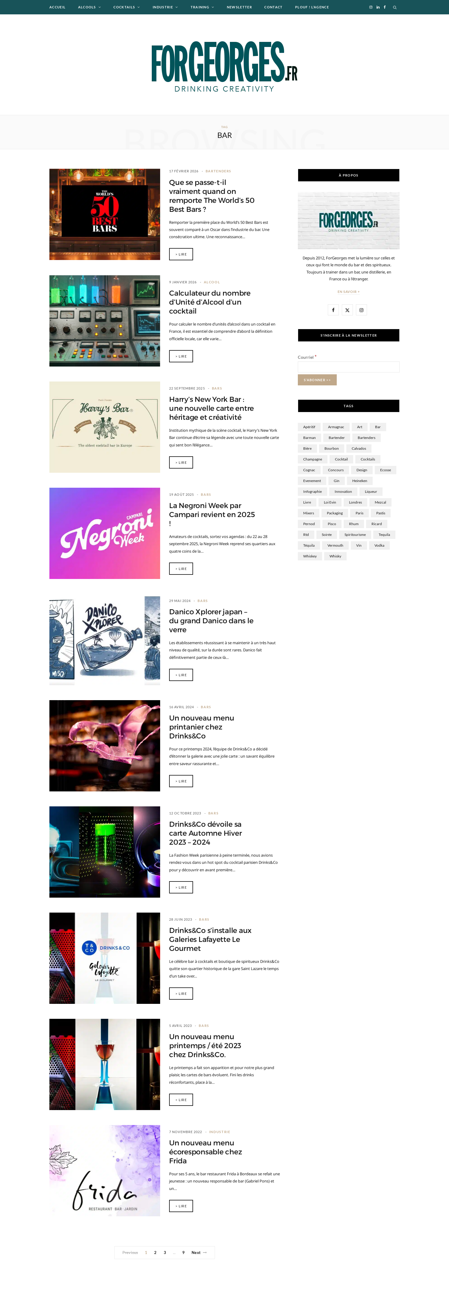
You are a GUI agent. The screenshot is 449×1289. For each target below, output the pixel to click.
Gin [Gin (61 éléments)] (336, 480)
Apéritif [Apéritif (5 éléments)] (309, 427)
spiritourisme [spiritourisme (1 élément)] (355, 534)
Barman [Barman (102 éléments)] (309, 437)
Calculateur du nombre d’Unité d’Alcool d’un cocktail (210, 302)
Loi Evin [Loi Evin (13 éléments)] (330, 502)
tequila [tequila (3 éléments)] (384, 534)
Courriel (307, 357)
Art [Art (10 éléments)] (359, 427)
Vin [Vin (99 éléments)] (359, 545)
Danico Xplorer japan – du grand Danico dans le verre (211, 620)
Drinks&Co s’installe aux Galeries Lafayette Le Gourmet (210, 939)
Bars (217, 388)
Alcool (212, 282)
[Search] (395, 7)
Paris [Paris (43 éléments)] (359, 513)
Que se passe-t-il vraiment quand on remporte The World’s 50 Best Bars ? (211, 196)
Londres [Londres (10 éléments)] (355, 502)
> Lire (181, 254)
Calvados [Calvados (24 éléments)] (359, 448)
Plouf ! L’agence (312, 7)
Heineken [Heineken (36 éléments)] (359, 480)
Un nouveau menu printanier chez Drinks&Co (201, 727)
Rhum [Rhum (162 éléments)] (354, 524)
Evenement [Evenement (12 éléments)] (312, 480)
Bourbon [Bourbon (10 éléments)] (331, 448)
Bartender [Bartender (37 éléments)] (337, 437)
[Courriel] (349, 367)
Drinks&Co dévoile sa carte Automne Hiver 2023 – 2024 (205, 833)
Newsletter (239, 7)
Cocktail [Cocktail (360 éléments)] (341, 459)
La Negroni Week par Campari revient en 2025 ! (212, 514)
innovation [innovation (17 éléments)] (343, 491)
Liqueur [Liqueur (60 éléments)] (371, 491)
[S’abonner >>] (317, 379)
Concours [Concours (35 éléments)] (336, 470)
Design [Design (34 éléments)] (362, 470)
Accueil (57, 7)
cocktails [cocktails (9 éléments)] (368, 459)
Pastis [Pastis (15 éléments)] (380, 513)
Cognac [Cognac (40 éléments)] (309, 470)
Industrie (163, 7)
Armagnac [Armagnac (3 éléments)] (336, 427)
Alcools (87, 7)
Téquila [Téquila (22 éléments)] (309, 545)
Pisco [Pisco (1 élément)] (332, 524)
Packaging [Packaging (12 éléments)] (335, 513)
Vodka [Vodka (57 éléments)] (379, 545)
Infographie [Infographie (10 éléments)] (312, 491)
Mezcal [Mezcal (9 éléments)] (380, 502)
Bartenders (219, 171)
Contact (273, 7)
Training (200, 7)
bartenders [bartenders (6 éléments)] (366, 437)
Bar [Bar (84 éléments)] (378, 427)
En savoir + (349, 292)
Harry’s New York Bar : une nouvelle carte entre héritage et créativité (211, 408)
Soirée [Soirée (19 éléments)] (327, 534)
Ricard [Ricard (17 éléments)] (376, 524)
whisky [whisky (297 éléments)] (335, 556)
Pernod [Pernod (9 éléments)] (309, 524)
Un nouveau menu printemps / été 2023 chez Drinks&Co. (205, 1045)
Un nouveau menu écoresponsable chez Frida (205, 1151)
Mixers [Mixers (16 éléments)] (308, 513)
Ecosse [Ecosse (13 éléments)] (385, 470)
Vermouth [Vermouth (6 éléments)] (335, 545)
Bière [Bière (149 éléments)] (307, 448)
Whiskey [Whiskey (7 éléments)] (310, 556)
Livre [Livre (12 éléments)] (307, 502)
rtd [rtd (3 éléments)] (306, 534)
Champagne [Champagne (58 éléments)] (312, 459)
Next (199, 1252)
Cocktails (124, 7)
